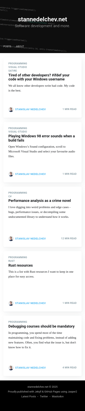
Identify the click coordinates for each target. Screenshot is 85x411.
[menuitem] (7, 46)
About (20, 46)
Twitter (44, 396)
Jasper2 (72, 391)
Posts (7, 46)
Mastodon (58, 396)
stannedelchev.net (37, 386)
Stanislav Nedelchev (30, 109)
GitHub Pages (52, 391)
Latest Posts (28, 396)
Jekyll (38, 391)
